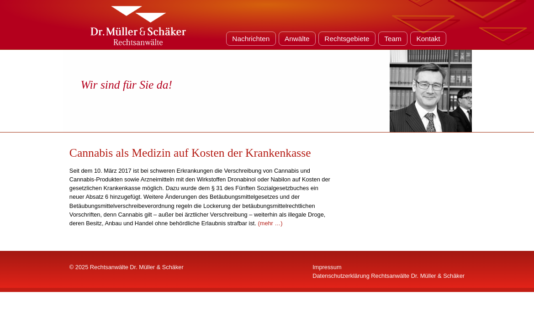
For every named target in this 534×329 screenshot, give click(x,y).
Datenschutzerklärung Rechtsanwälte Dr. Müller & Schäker (388, 275)
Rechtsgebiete (346, 38)
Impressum (326, 267)
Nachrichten (251, 38)
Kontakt (428, 38)
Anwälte (297, 38)
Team (393, 38)
